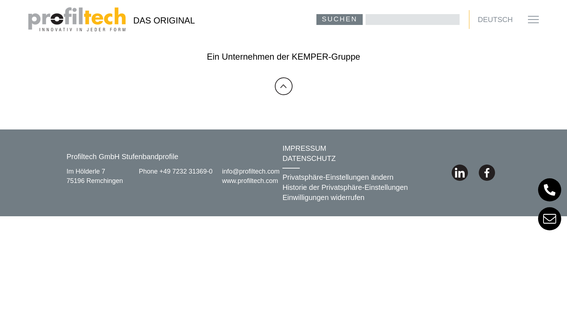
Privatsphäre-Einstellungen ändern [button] (337, 177)
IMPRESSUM (304, 148)
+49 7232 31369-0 (186, 171)
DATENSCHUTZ (309, 158)
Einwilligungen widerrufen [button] (323, 197)
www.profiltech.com (250, 180)
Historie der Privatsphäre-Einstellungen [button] (345, 187)
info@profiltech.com (251, 171)
